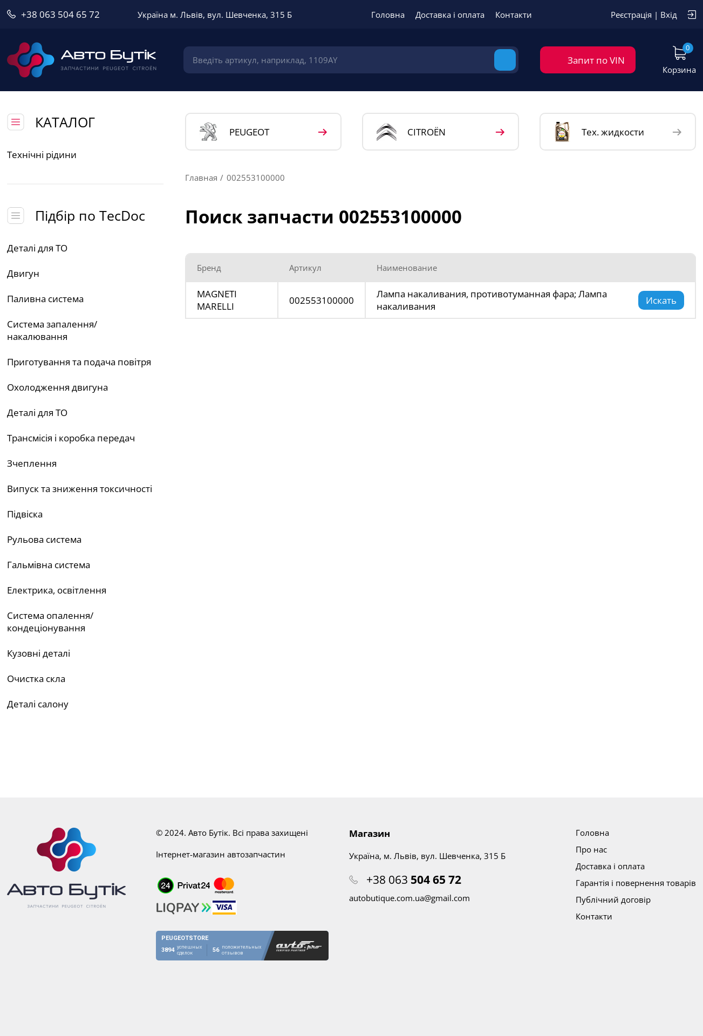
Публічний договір (613, 899)
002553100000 (321, 300)
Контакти (513, 14)
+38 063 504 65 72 (60, 14)
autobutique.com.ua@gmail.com (409, 897)
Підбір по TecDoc (90, 215)
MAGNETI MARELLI (217, 300)
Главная (201, 177)
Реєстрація (631, 14)
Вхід (668, 14)
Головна (388, 14)
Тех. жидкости (599, 131)
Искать (661, 300)
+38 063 (413, 879)
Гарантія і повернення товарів (636, 882)
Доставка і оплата (449, 14)
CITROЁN (411, 132)
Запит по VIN (596, 60)
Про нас (591, 849)
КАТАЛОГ (65, 122)
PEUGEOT (234, 131)
